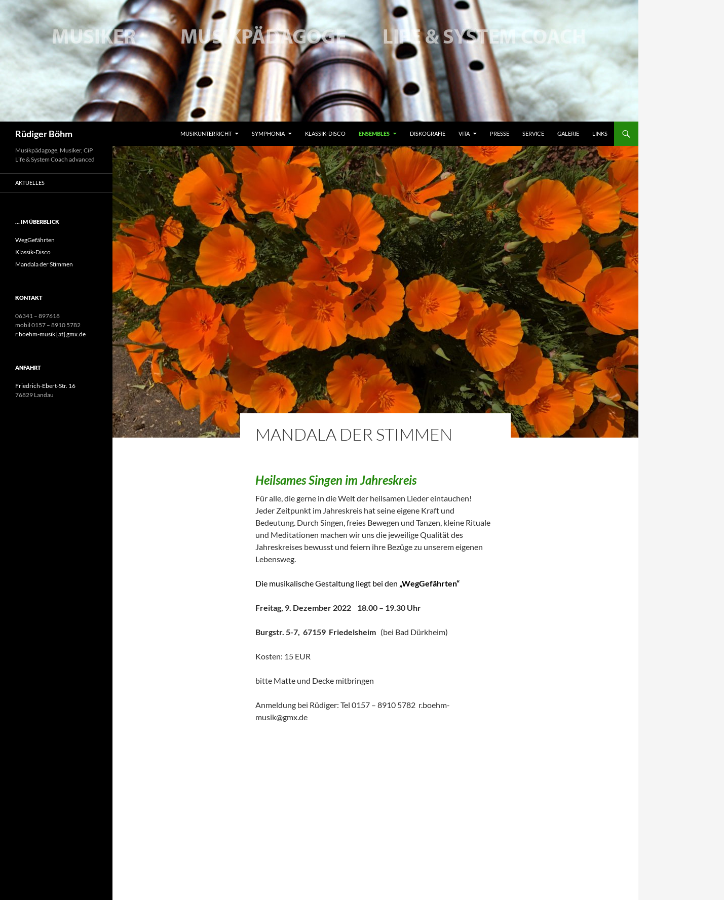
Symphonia (268, 133)
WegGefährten (35, 240)
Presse (499, 133)
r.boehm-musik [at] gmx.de (50, 334)
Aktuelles (30, 182)
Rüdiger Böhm (43, 133)
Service (533, 133)
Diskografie (427, 133)
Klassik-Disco (325, 133)
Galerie (568, 133)
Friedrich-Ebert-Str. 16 (45, 385)
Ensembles (374, 133)
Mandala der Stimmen (44, 264)
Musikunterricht (206, 133)
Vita (464, 133)
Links (599, 133)
